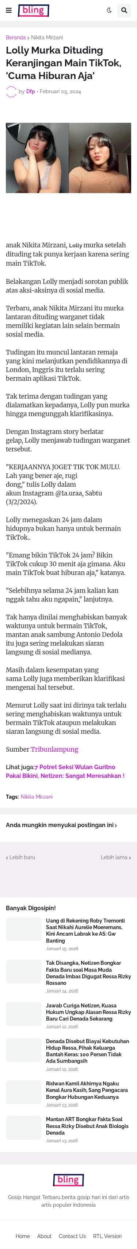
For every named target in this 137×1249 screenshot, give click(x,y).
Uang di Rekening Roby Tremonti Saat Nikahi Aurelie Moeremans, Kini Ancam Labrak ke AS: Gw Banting (85, 931)
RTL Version (107, 1236)
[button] (9, 10)
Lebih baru (22, 857)
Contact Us (72, 1236)
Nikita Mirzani (47, 37)
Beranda (16, 37)
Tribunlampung (54, 749)
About (44, 1236)
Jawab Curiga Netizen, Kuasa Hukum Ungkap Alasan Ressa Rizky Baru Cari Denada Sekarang (88, 1012)
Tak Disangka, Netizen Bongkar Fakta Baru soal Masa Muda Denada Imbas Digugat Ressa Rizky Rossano (88, 973)
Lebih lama (114, 857)
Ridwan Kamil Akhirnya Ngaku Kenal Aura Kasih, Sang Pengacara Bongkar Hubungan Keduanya (87, 1090)
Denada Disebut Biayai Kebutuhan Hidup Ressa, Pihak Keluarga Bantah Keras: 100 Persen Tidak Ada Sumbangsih (87, 1051)
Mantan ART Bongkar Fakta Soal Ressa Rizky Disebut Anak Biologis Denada (87, 1125)
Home (23, 1236)
